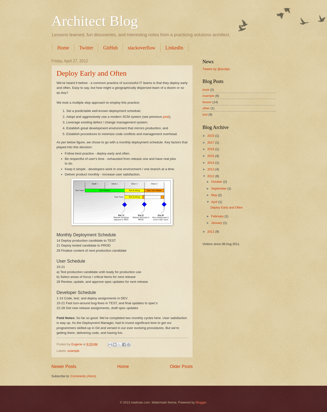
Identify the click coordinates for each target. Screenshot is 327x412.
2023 (211, 135)
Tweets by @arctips (216, 69)
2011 (211, 231)
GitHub (110, 47)
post (166, 117)
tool (205, 114)
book (205, 90)
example (73, 351)
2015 (211, 156)
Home (63, 47)
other (206, 108)
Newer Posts (63, 366)
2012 (211, 176)
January (217, 223)
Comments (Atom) (83, 376)
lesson (207, 102)
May (214, 195)
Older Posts (181, 366)
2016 (211, 149)
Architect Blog (94, 21)
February (217, 216)
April (214, 202)
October (217, 181)
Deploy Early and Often (91, 73)
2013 (211, 169)
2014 (211, 163)
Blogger (201, 402)
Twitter (86, 47)
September (219, 188)
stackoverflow (141, 47)
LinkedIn (174, 47)
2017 (211, 142)
